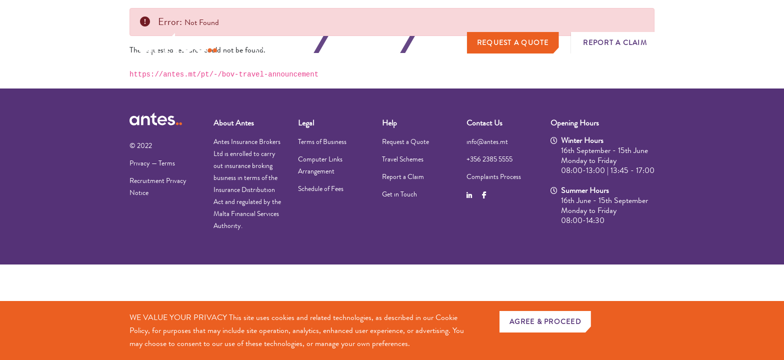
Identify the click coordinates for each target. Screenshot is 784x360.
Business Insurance (366, 44)
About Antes (234, 122)
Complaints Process (493, 177)
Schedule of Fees (321, 189)
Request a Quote (513, 43)
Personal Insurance (280, 44)
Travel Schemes (403, 159)
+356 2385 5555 (489, 159)
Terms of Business (322, 141)
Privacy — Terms (152, 163)
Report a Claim (615, 43)
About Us (442, 44)
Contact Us (484, 122)
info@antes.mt (487, 141)
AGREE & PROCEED (545, 321)
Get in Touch (399, 194)
